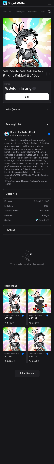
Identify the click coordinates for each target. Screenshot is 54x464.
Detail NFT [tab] (27, 193)
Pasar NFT (8, 11)
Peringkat (20, 11)
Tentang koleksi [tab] (27, 124)
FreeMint (32, 11)
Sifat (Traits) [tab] (27, 109)
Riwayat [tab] (27, 230)
